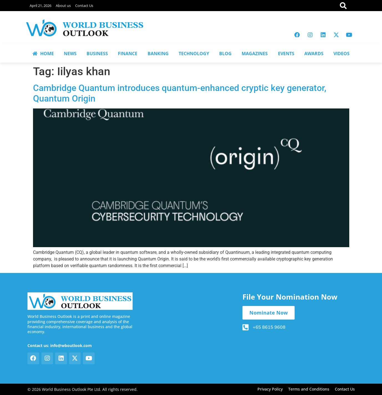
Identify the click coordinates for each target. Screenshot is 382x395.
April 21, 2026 (40, 5)
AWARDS (313, 53)
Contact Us (84, 5)
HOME (43, 53)
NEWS (70, 53)
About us (63, 5)
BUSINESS (97, 53)
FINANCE (127, 53)
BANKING (158, 53)
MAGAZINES (255, 53)
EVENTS (286, 53)
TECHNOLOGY (194, 53)
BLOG (225, 53)
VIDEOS (341, 53)
